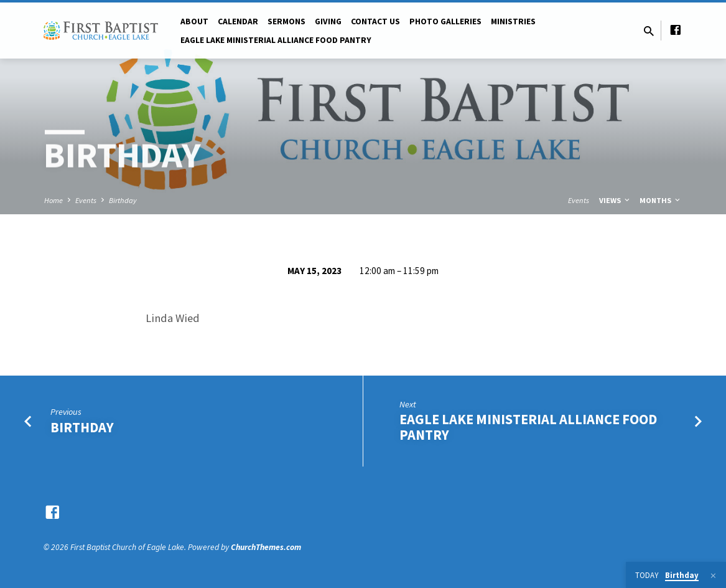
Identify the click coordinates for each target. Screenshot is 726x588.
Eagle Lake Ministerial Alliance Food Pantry (528, 426)
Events (85, 200)
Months (661, 200)
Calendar (238, 21)
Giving (328, 21)
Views (615, 200)
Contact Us (375, 21)
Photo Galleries (445, 21)
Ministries (513, 21)
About (194, 21)
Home (53, 200)
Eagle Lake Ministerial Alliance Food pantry (275, 40)
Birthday (123, 200)
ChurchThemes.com (266, 547)
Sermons (286, 21)
